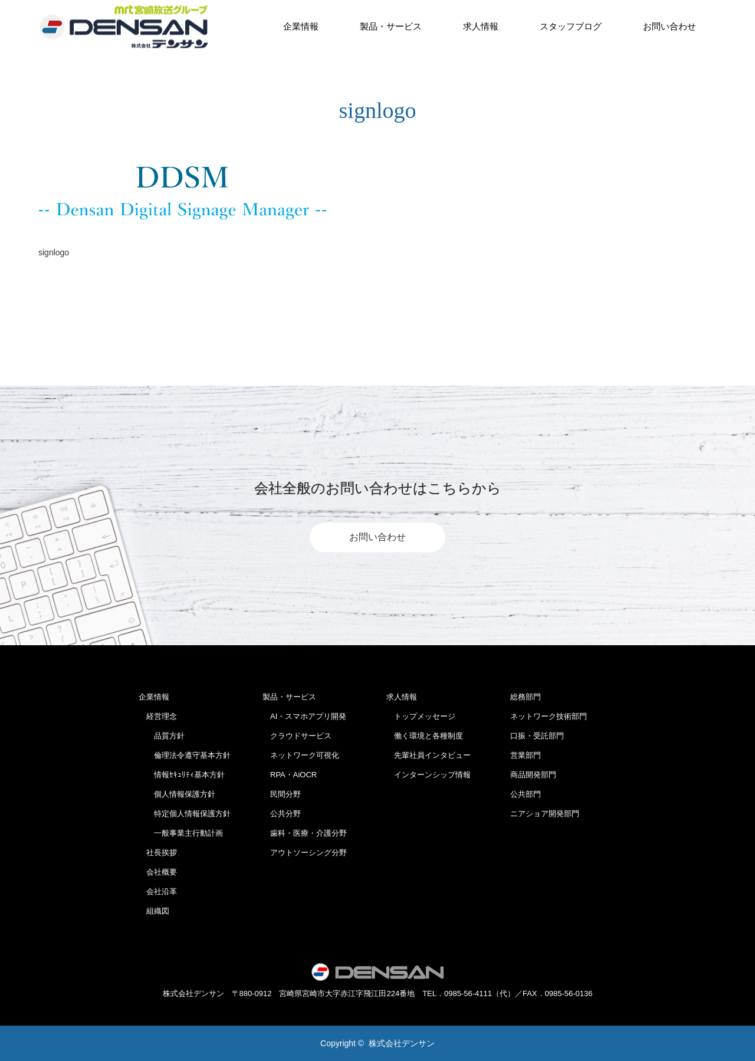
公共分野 (281, 813)
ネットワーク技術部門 (548, 716)
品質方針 (162, 735)
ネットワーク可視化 (300, 755)
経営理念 (158, 716)
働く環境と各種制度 (424, 735)
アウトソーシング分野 (304, 852)
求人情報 (480, 26)
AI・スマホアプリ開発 (304, 716)
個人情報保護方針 (177, 794)
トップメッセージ (420, 716)
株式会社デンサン (402, 1043)
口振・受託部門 (537, 735)
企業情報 (301, 26)
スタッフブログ (571, 26)
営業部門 (525, 755)
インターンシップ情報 (428, 774)
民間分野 (281, 794)
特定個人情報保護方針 (185, 813)
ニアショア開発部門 (544, 813)
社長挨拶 (158, 852)
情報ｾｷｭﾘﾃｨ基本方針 (182, 774)
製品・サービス (391, 26)
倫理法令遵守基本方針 (185, 755)
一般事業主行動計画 (181, 833)
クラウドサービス (296, 735)
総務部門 (525, 696)
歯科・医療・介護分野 (304, 833)
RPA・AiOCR (289, 774)
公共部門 (525, 794)
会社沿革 (158, 891)
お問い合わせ (669, 26)
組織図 (154, 910)
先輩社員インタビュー (428, 755)
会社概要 (158, 872)
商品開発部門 (533, 774)
